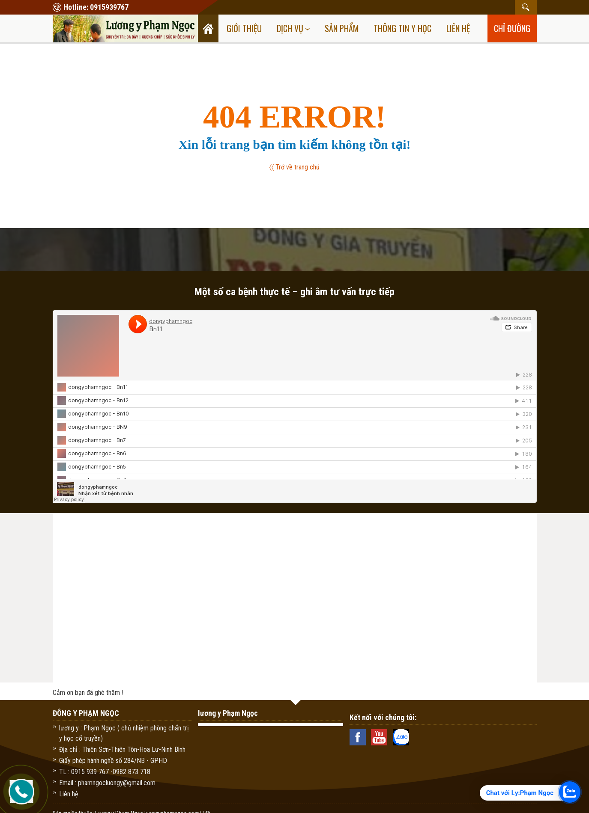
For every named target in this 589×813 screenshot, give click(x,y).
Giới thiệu (244, 28)
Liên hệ (458, 28)
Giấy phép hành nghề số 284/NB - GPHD (113, 761)
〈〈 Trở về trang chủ (294, 167)
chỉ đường (512, 28)
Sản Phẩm (342, 28)
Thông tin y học (402, 28)
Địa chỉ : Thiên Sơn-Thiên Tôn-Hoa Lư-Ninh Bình (122, 749)
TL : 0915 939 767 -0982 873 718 (104, 772)
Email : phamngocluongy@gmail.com (107, 783)
